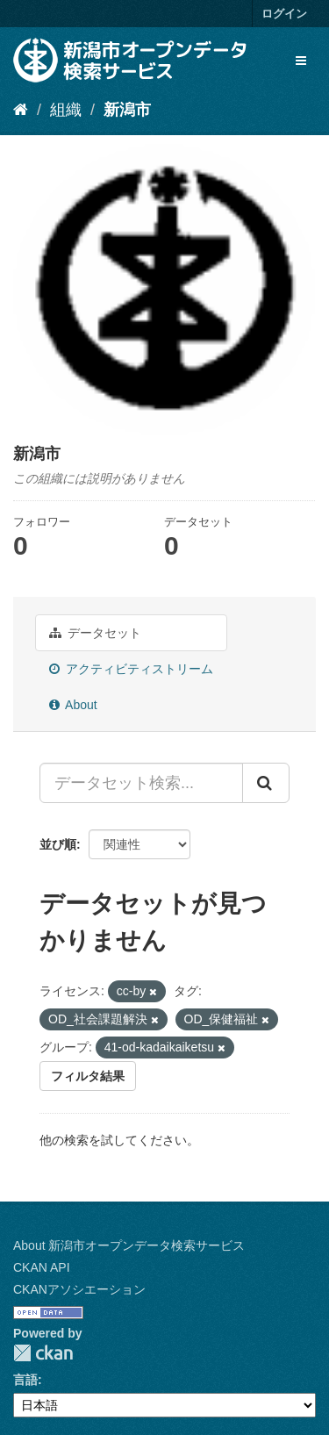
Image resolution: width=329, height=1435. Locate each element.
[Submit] (266, 783)
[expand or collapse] (301, 60)
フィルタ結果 (88, 1076)
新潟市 (127, 109)
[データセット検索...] (141, 783)
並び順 (57, 844)
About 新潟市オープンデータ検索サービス (129, 1245)
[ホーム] (20, 109)
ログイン (284, 13)
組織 (66, 109)
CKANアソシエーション (79, 1289)
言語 (25, 1380)
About (73, 705)
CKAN (43, 1353)
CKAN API (41, 1267)
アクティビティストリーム (131, 669)
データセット (95, 633)
